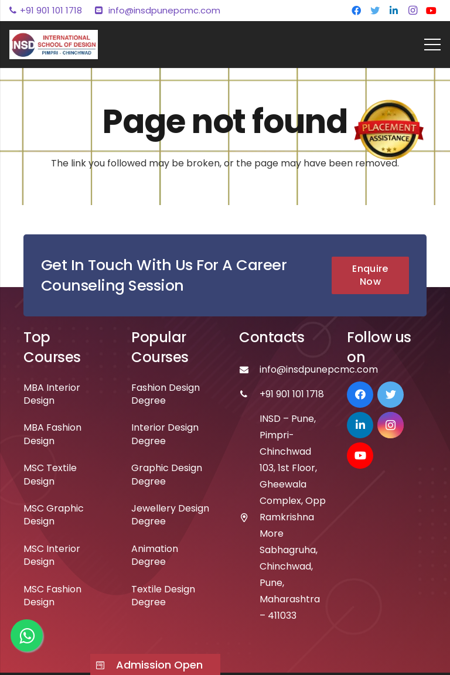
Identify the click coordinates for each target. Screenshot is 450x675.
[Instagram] (412, 10)
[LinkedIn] (393, 10)
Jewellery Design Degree (170, 515)
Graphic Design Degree (166, 474)
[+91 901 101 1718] (249, 394)
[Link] (53, 44)
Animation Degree (154, 555)
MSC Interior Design (51, 555)
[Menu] (432, 44)
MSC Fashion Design (52, 595)
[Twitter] (375, 10)
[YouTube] (431, 10)
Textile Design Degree (163, 595)
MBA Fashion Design (52, 434)
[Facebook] (356, 10)
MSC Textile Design (50, 474)
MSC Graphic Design (53, 515)
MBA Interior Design (51, 394)
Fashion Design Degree (165, 394)
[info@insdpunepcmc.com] (249, 370)
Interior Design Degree (165, 434)
